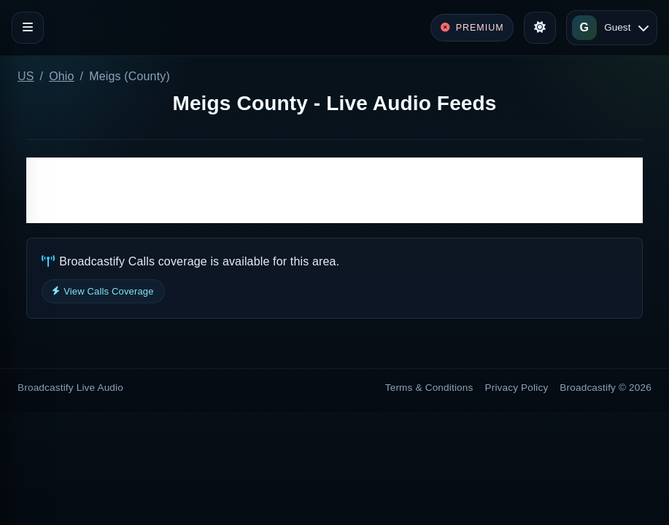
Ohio (61, 76)
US (26, 76)
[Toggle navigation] (28, 28)
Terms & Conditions (429, 387)
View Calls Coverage (103, 291)
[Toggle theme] (540, 28)
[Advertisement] (334, 190)
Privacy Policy (517, 387)
